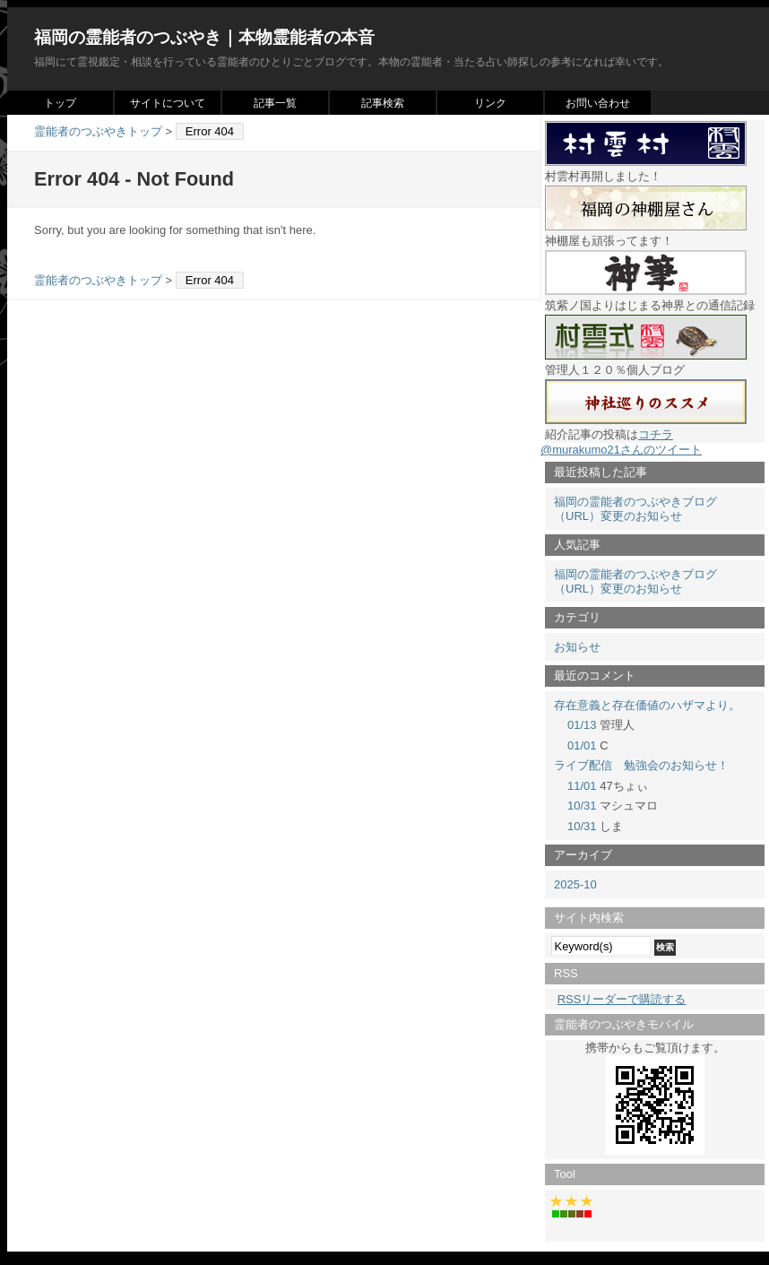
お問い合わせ (598, 103)
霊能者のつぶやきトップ (98, 131)
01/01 (582, 745)
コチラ (655, 434)
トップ (60, 103)
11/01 (582, 786)
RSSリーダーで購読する (622, 999)
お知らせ (577, 647)
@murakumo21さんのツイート (621, 449)
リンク (490, 103)
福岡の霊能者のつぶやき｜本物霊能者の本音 (204, 37)
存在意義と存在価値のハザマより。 (647, 705)
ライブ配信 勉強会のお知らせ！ (641, 765)
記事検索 (382, 103)
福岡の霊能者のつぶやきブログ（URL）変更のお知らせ (635, 509)
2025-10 (575, 884)
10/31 (582, 805)
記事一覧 (275, 103)
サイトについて (167, 103)
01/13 (582, 725)
